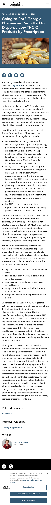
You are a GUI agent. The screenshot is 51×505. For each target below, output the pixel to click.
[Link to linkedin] (4, 466)
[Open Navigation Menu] (47, 4)
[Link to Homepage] (26, 4)
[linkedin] (10, 75)
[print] (22, 75)
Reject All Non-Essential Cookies (28, 494)
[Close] (47, 474)
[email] (16, 75)
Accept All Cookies (28, 501)
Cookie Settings (28, 488)
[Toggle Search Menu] (4, 4)
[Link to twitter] (11, 466)
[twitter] (4, 75)
